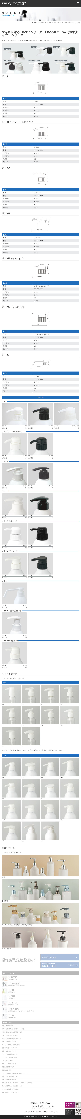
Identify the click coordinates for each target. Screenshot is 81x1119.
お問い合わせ (53, 1112)
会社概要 (45, 1112)
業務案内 (38, 1112)
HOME (34, 22)
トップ (25, 1112)
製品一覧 (31, 1112)
